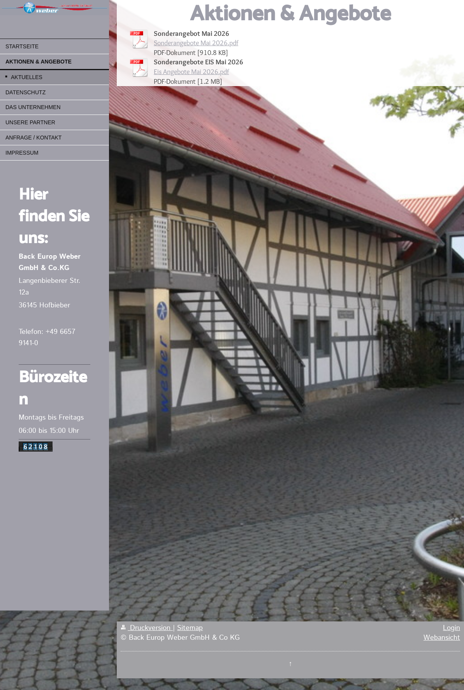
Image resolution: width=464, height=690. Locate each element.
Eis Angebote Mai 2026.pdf (191, 71)
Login (451, 628)
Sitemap (190, 628)
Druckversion (147, 628)
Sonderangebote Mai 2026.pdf (196, 42)
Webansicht (442, 638)
